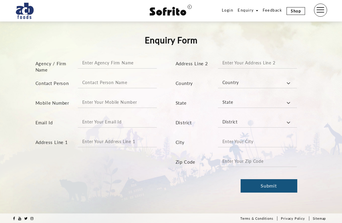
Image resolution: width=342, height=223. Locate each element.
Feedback (272, 10)
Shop (296, 11)
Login (227, 10)
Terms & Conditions (256, 218)
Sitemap (319, 218)
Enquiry (248, 10)
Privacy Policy (293, 218)
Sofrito (170, 11)
